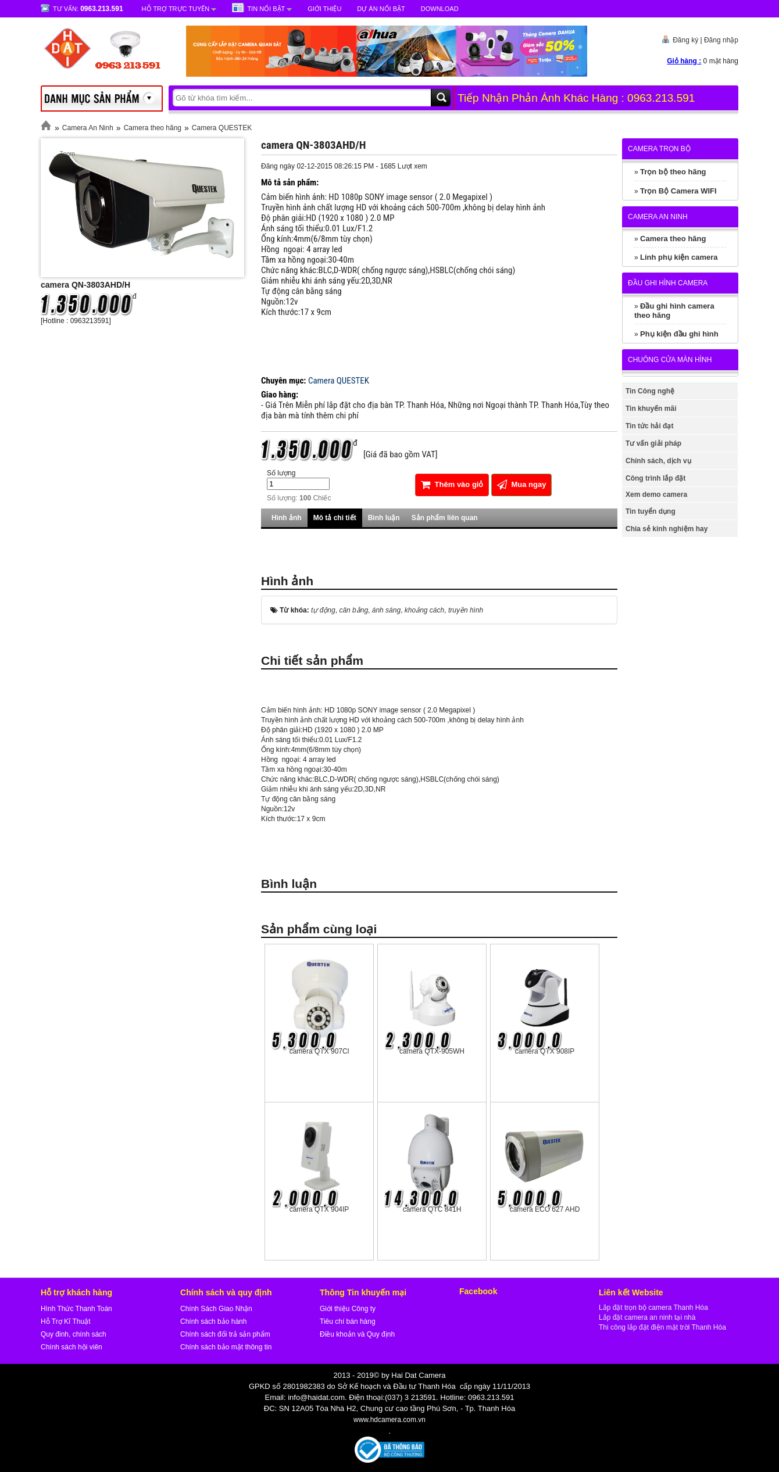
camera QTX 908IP (545, 1051)
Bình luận (384, 518)
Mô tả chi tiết (334, 518)
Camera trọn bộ (659, 149)
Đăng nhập (721, 40)
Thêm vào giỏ (452, 484)
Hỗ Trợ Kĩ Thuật (65, 1321)
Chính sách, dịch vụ (658, 461)
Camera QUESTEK (222, 128)
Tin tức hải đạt (649, 426)
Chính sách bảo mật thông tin (225, 1347)
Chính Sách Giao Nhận (216, 1309)
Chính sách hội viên (71, 1347)
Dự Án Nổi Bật (381, 8)
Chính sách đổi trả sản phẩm (225, 1334)
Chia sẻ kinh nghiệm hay (666, 529)
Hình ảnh (286, 518)
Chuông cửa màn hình (670, 360)
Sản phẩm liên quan (445, 518)
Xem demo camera (656, 494)
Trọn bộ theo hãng (673, 171)
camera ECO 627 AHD (545, 1209)
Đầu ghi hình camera (667, 283)
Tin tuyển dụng (651, 511)
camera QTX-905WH (431, 1051)
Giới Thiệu (324, 8)
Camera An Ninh (87, 128)
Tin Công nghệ (650, 391)
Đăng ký (685, 40)
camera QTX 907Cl (319, 1051)
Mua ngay (521, 484)
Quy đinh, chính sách (73, 1334)
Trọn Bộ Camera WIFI (678, 191)
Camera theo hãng (152, 128)
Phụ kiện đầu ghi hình (679, 334)
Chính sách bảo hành (213, 1321)
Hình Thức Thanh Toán (76, 1309)
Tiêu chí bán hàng (348, 1321)
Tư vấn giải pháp (653, 443)
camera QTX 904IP (319, 1209)
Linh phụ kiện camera (678, 257)
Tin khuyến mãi (651, 408)
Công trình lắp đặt (655, 478)
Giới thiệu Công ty (348, 1309)
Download (440, 8)
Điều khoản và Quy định (357, 1334)
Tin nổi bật (266, 8)
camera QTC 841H (432, 1209)
